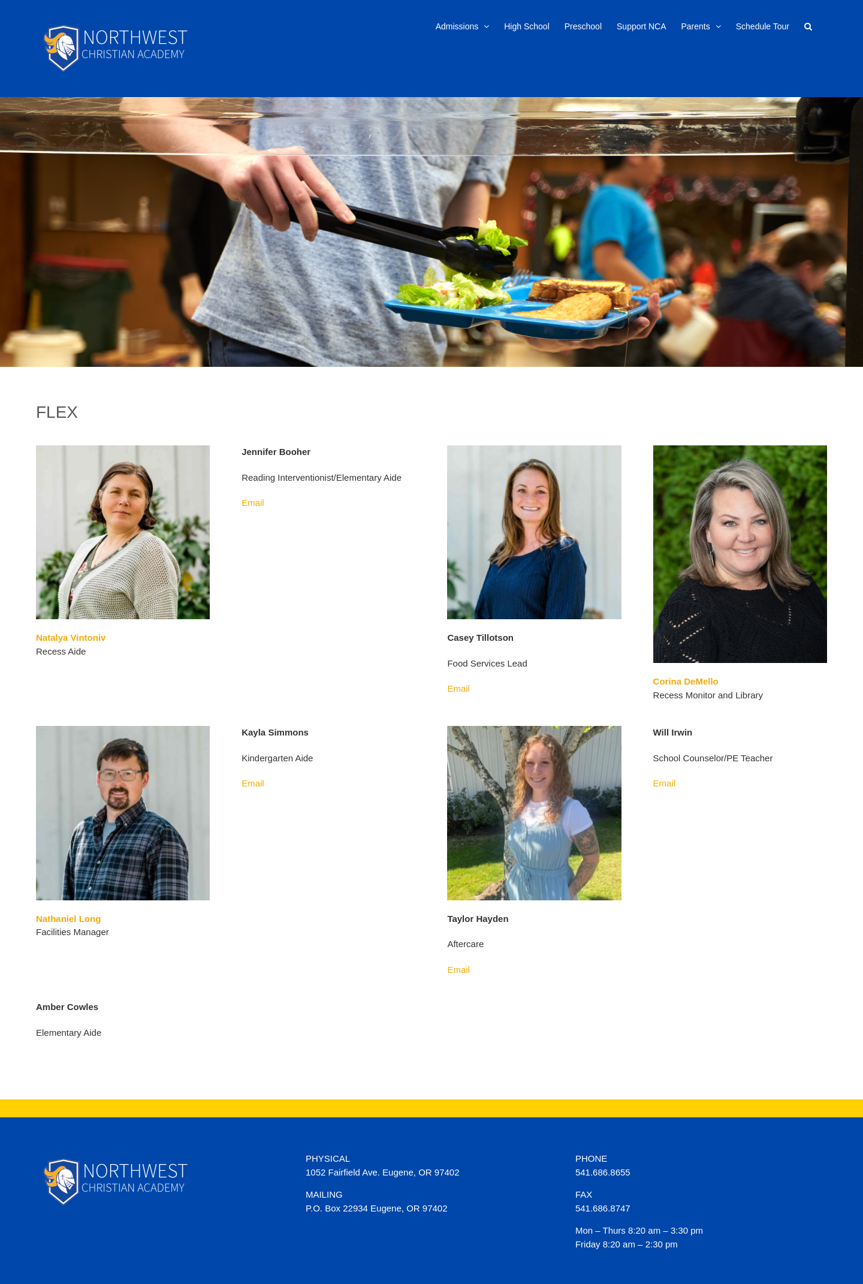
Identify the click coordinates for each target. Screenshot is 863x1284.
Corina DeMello (686, 681)
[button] (808, 25)
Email (253, 503)
